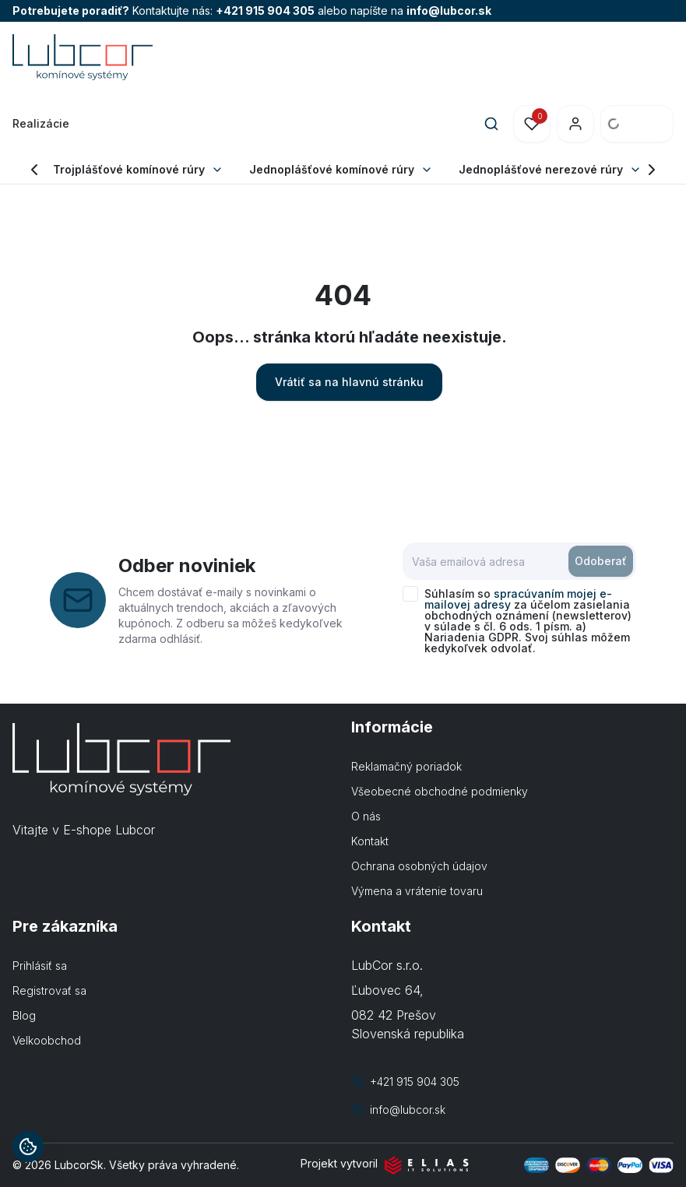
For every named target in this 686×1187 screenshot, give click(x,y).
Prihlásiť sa (39, 965)
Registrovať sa (49, 990)
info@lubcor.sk (448, 10)
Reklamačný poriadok (406, 766)
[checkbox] (410, 594)
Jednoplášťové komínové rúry (331, 169)
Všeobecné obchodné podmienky (439, 791)
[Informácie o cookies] (28, 1146)
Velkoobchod (46, 1040)
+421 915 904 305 (265, 10)
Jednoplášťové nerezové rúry (541, 169)
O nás (366, 816)
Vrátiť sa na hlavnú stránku (349, 381)
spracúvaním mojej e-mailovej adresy (518, 599)
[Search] (491, 123)
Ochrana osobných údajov (419, 866)
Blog (24, 1015)
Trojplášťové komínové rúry (129, 169)
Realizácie (40, 123)
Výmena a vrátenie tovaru (417, 890)
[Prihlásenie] (575, 123)
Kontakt (370, 841)
